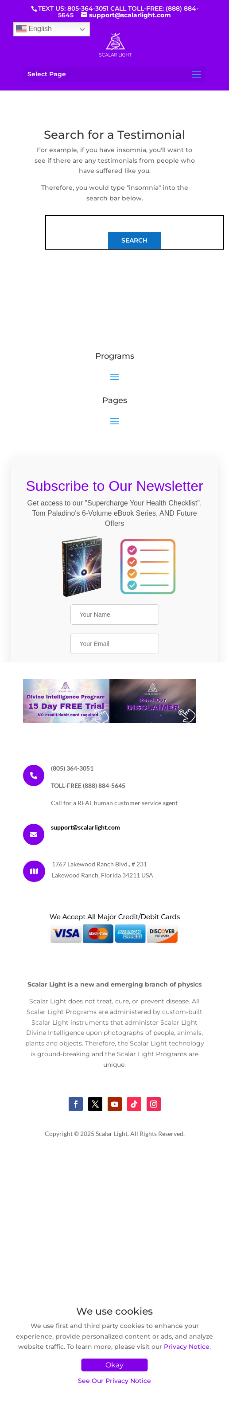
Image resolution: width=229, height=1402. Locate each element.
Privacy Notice (187, 1347)
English (34, 29)
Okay (114, 1365)
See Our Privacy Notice (114, 1381)
